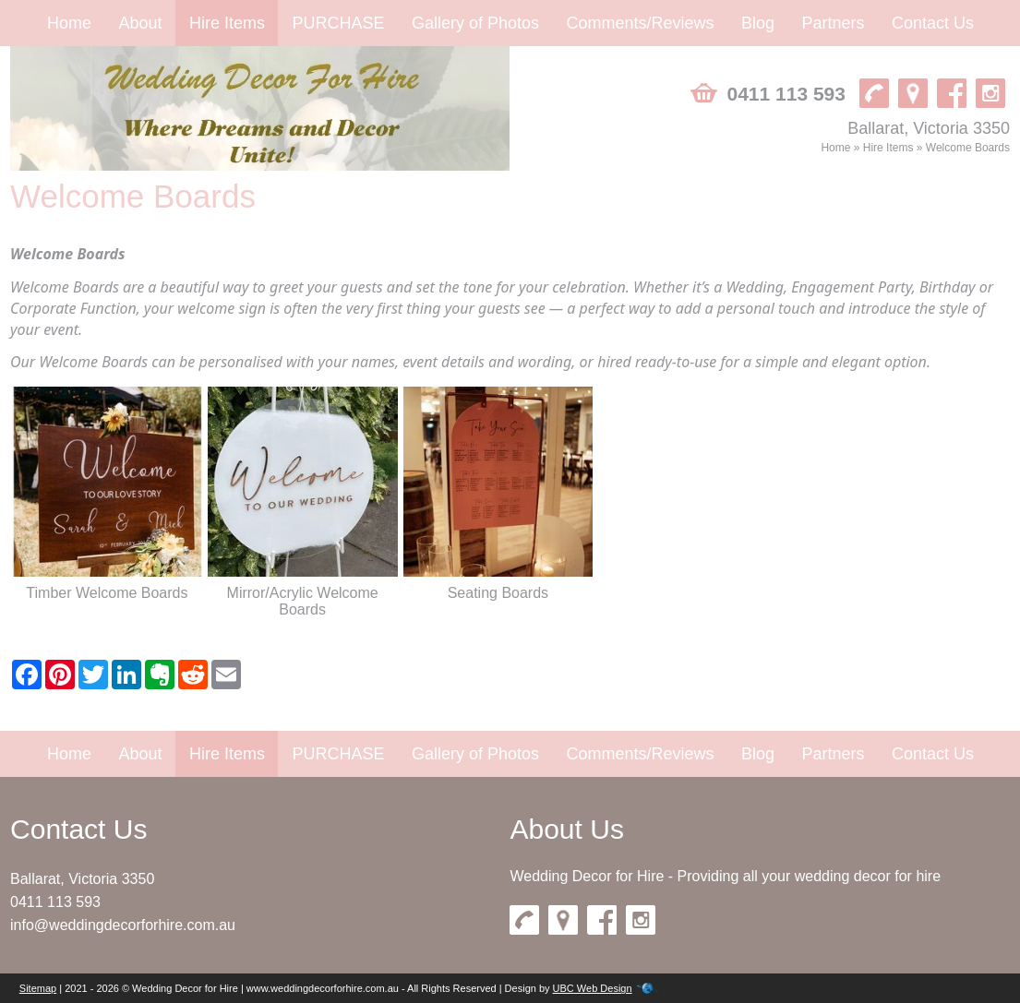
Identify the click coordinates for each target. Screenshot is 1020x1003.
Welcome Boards (968, 147)
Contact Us (933, 23)
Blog (757, 23)
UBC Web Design (592, 988)
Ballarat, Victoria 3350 (82, 879)
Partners (832, 23)
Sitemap (37, 988)
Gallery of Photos (475, 23)
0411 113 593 (55, 902)
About (140, 23)
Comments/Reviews (640, 23)
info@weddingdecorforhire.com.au (122, 925)
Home (69, 23)
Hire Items (227, 23)
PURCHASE (338, 23)
